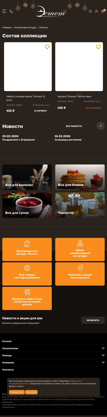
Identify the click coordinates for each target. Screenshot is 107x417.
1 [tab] (77, 93)
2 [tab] (80, 93)
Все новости (74, 127)
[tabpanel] (28, 66)
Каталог (7, 342)
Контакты (8, 371)
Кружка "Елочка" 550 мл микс (74, 96)
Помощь (7, 357)
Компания (8, 364)
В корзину (40, 110)
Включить (93, 322)
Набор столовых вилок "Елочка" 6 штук (25, 98)
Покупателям (10, 349)
